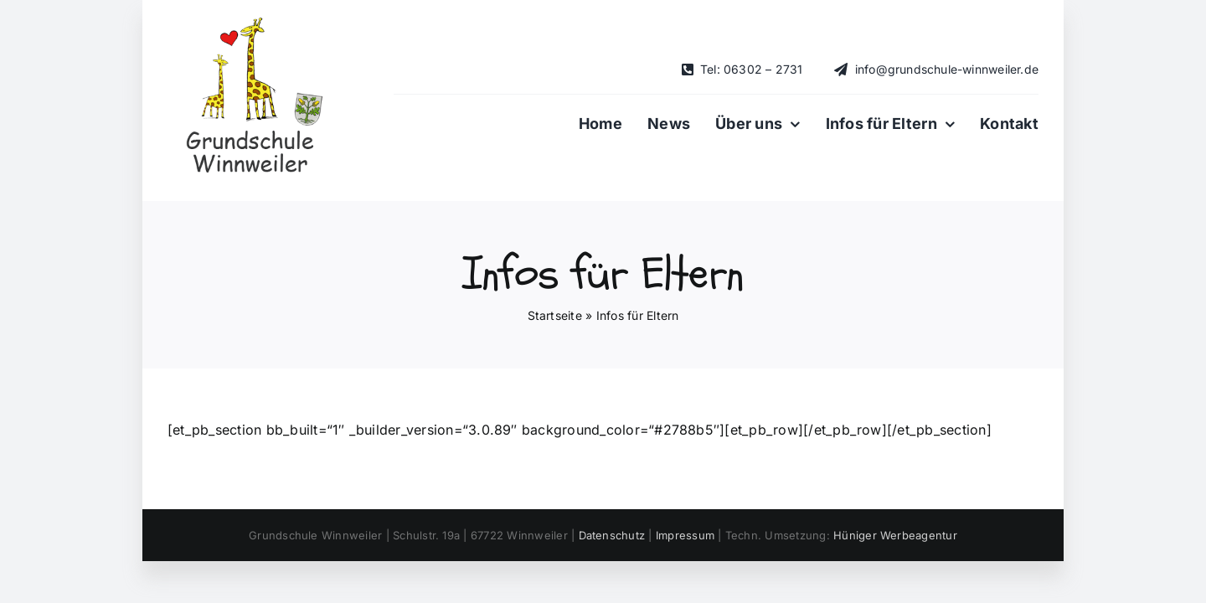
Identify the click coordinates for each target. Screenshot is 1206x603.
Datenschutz (612, 535)
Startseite (555, 315)
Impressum (685, 535)
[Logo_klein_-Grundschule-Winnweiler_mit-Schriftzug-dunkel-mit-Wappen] (251, 23)
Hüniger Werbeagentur (895, 535)
